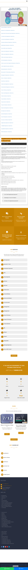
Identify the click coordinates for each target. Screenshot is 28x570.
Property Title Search (6, 320)
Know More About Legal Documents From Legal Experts (7, 236)
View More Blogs (14, 439)
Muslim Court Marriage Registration (7, 506)
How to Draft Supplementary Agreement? (10, 194)
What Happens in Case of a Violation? (10, 197)
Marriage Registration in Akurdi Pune (6, 69)
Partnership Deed (5, 277)
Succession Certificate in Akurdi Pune (6, 119)
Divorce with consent (6, 349)
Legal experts (5, 453)
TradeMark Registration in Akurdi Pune (6, 125)
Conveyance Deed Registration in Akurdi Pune (7, 36)
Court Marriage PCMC (5, 525)
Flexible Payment (5, 475)
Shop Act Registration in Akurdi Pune (6, 116)
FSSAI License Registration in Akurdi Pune (7, 54)
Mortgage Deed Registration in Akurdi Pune (7, 75)
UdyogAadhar (5, 341)
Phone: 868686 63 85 (5, 483)
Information (3, 143)
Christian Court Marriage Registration (7, 502)
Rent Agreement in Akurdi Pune (5, 110)
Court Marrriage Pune (5, 538)
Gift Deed (4, 281)
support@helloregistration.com (7, 485)
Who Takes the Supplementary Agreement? (11, 200)
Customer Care (5, 466)
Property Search (4, 532)
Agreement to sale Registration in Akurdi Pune (8, 30)
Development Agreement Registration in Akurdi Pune (8, 42)
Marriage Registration (6, 345)
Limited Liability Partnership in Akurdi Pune (7, 66)
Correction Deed (5, 303)
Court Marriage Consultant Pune (6, 541)
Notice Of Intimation (4, 519)
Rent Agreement (5, 260)
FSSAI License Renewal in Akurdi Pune (6, 57)
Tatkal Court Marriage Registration (7, 526)
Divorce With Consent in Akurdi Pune (6, 48)
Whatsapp (7, 568)
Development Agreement (7, 269)
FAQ (7, 143)
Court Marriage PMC (4, 524)
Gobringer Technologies (23, 567)
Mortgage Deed (5, 311)
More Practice (14, 355)
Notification (4, 462)
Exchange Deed (5, 307)
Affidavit (4, 332)
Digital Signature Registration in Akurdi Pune (7, 45)
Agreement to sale (6, 264)
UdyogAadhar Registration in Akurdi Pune (7, 128)
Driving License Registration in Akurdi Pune (7, 51)
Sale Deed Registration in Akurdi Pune (6, 113)
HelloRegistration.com (9, 567)
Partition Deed (5, 290)
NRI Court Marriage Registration (6, 505)
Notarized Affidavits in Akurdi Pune (6, 27)
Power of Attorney (5, 315)
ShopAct (4, 337)
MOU (3, 273)
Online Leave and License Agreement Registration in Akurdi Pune (10, 63)
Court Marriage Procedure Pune (6, 542)
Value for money (5, 458)
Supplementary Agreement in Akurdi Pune (7, 122)
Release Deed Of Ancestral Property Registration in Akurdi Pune (10, 33)
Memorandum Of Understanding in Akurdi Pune (8, 72)
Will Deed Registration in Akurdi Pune (6, 131)
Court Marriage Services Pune (6, 520)
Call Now (21, 568)
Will (3, 328)
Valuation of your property (21, 235)
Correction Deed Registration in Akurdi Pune (7, 39)
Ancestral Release (5, 294)
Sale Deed (4, 286)
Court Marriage (4, 507)
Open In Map (4, 489)
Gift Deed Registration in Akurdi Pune (6, 60)
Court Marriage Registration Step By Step (8, 543)
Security (4, 470)
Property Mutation (5, 324)
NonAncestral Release (6, 298)
